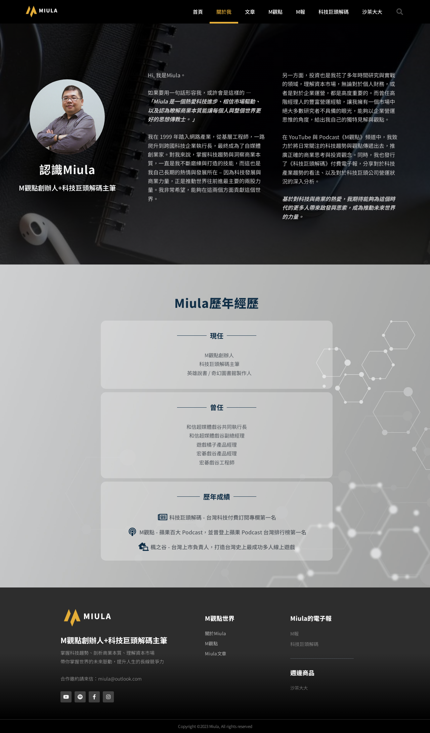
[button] (399, 11)
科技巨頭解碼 (333, 11)
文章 (250, 11)
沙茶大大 (372, 11)
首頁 (198, 11)
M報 (300, 11)
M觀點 (275, 11)
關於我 (223, 11)
